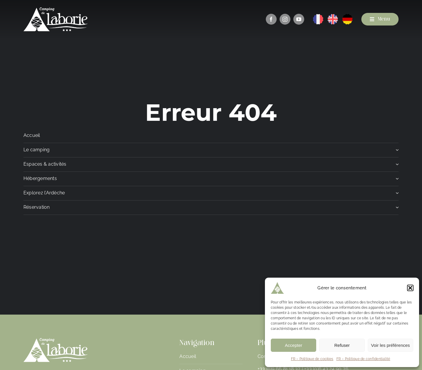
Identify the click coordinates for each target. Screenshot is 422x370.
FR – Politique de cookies (312, 359)
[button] (410, 288)
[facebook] (271, 19)
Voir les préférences (390, 345)
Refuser (342, 345)
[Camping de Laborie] (55, 9)
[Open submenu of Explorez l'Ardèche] (396, 194)
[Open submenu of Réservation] (396, 208)
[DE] (347, 16)
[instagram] (285, 19)
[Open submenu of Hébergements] (396, 180)
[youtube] (298, 19)
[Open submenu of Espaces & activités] (396, 165)
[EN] (333, 16)
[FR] (318, 16)
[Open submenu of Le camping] (396, 151)
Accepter (293, 345)
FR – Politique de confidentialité (363, 359)
